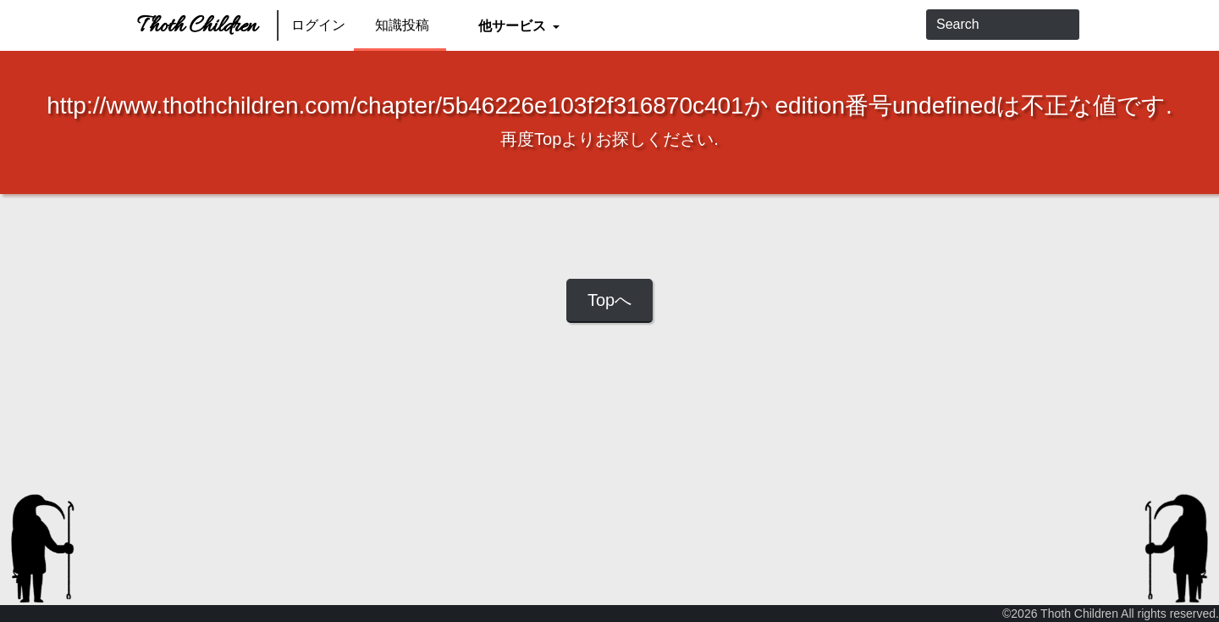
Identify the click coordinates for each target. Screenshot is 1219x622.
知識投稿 (402, 25)
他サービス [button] (513, 25)
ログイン (318, 25)
